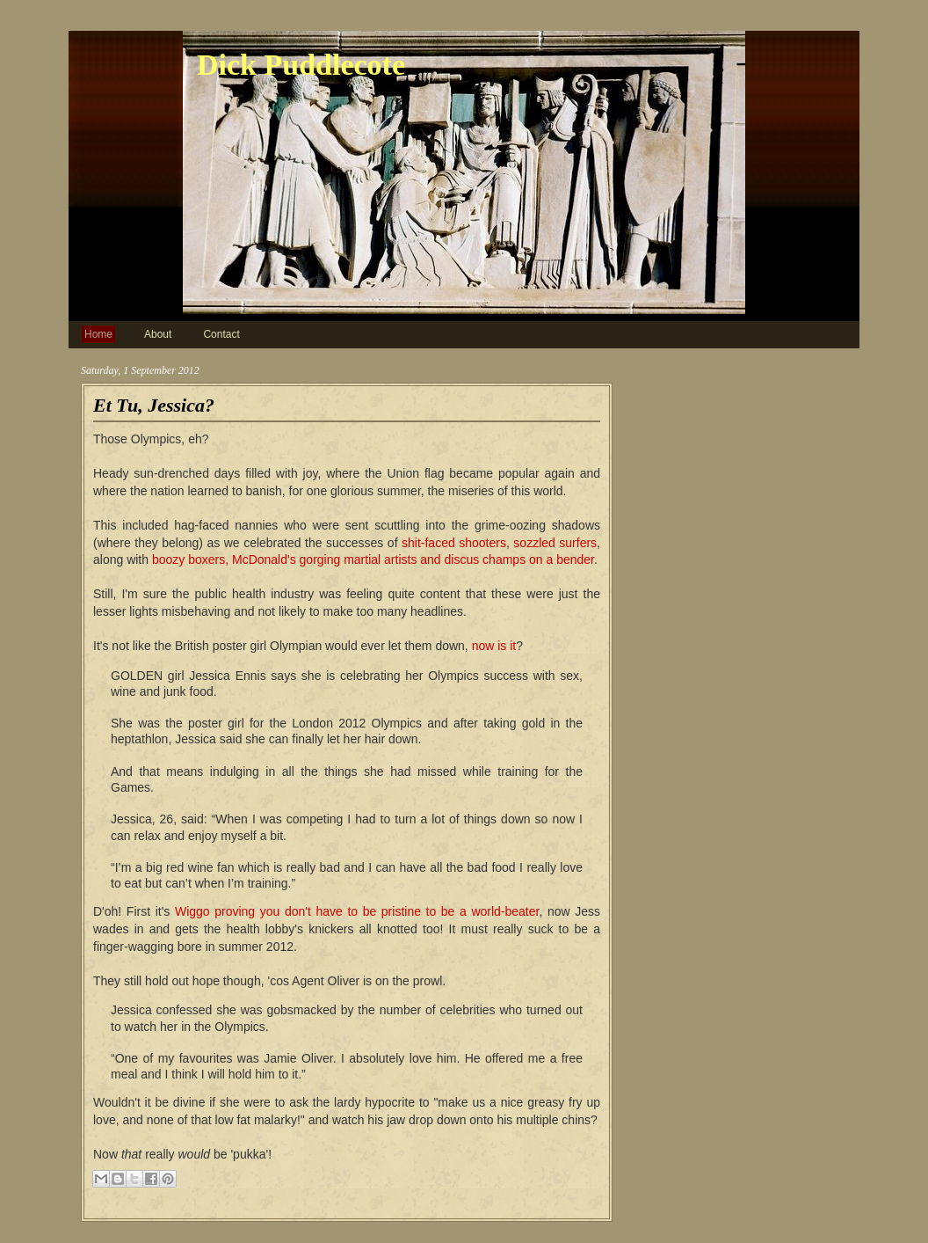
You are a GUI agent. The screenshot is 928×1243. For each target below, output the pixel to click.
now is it (494, 646)
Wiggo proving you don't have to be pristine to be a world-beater (357, 911)
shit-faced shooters (454, 543)
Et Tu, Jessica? (153, 405)
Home (98, 334)
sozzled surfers (555, 543)
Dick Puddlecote (301, 64)
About (157, 334)
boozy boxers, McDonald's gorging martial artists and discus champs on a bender (373, 559)
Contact (221, 334)
